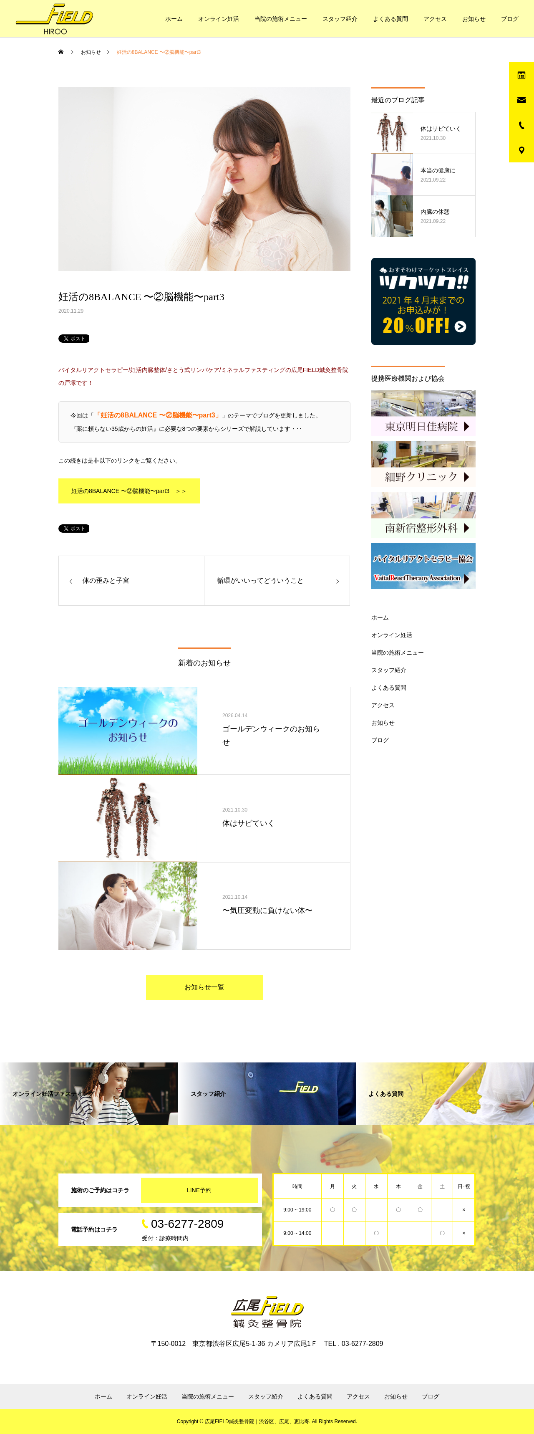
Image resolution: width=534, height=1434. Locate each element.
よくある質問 (390, 18)
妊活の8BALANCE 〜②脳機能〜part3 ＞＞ (129, 491)
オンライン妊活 (218, 18)
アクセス (435, 18)
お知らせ (474, 18)
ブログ (510, 18)
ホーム (174, 18)
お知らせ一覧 (204, 987)
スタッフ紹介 (340, 18)
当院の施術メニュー (280, 18)
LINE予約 (199, 1190)
